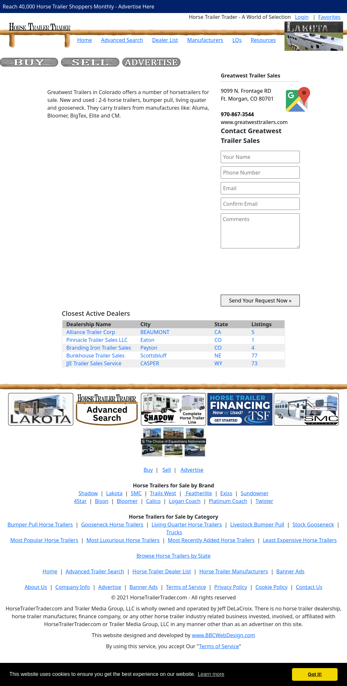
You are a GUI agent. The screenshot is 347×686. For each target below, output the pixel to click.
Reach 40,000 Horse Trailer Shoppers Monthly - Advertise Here (78, 6)
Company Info (72, 587)
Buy (148, 469)
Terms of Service (186, 587)
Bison (101, 501)
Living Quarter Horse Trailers (187, 524)
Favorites (329, 17)
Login (302, 17)
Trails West (163, 493)
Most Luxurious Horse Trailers (123, 540)
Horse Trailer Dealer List (161, 571)
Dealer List (165, 40)
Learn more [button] (211, 674)
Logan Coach (185, 501)
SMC (136, 493)
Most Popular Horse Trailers (44, 540)
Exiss (226, 493)
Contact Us (309, 587)
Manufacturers (205, 40)
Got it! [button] (315, 674)
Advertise (192, 469)
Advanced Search (122, 40)
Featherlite (198, 493)
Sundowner (255, 493)
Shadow (88, 493)
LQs (237, 40)
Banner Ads (290, 571)
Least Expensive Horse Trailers (300, 540)
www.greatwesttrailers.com (254, 122)
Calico (153, 501)
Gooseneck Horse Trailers (112, 524)
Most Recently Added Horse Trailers (211, 540)
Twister (264, 501)
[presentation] (260, 274)
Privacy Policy (230, 587)
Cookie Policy (272, 587)
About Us (36, 587)
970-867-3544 (237, 114)
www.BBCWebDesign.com (223, 635)
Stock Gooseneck (313, 524)
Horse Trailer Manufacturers (233, 571)
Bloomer (127, 501)
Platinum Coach (228, 501)
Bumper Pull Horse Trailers (40, 524)
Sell (166, 469)
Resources (263, 40)
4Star (80, 501)
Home (84, 40)
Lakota (114, 493)
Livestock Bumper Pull (257, 524)
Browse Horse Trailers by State (173, 555)
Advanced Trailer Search (95, 571)
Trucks (174, 532)
